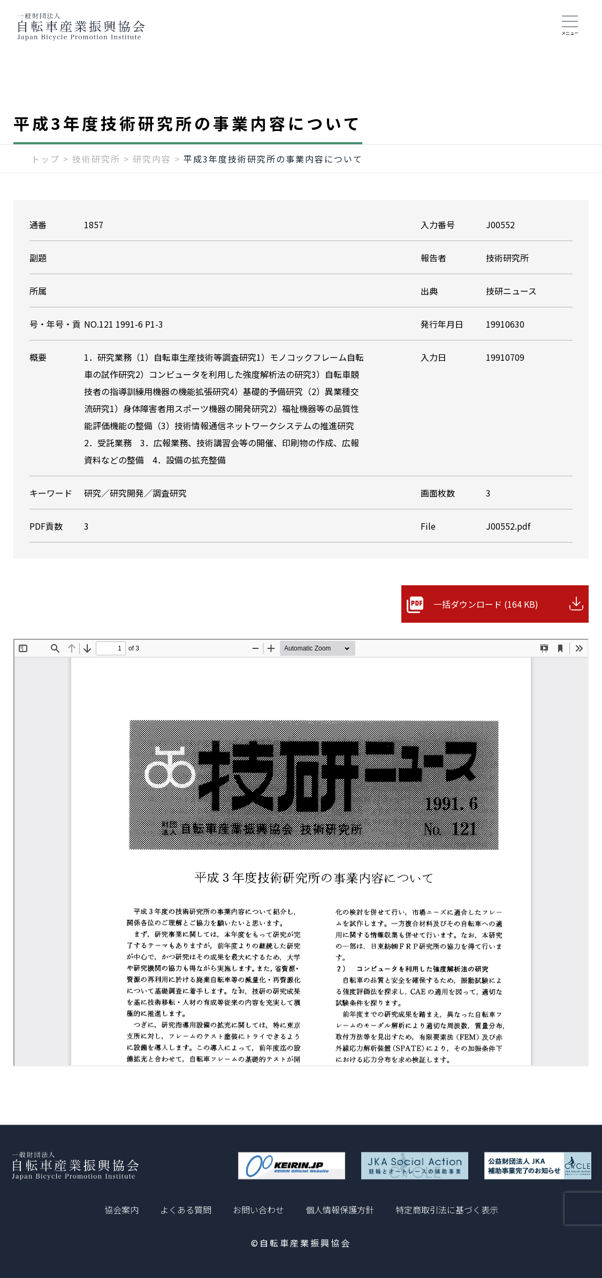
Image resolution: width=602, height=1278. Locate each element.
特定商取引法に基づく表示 (446, 1209)
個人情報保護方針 (340, 1209)
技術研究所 (96, 158)
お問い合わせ (258, 1209)
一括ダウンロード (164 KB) (485, 604)
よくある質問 (185, 1209)
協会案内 (121, 1209)
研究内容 (152, 158)
